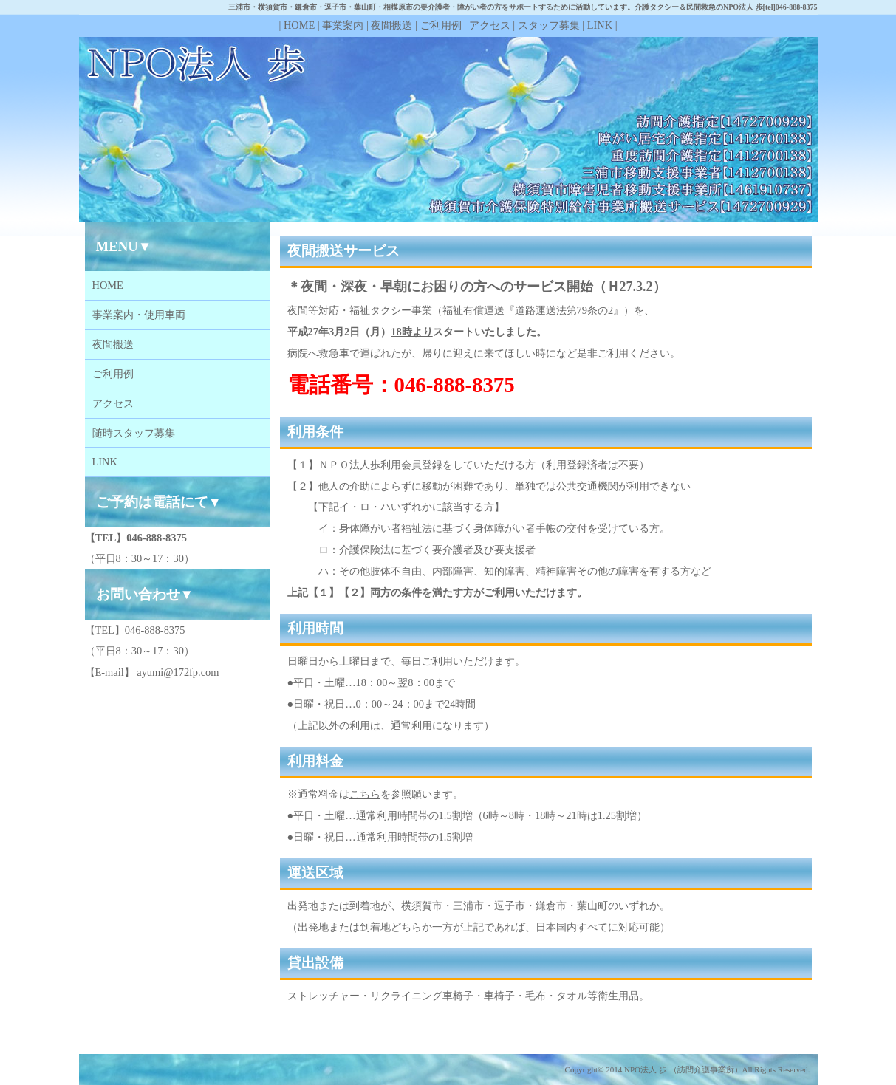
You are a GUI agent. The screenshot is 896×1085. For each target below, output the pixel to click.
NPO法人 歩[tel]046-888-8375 (770, 7)
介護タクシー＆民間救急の (679, 7)
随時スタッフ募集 (133, 433)
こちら (364, 794)
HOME (299, 25)
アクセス (489, 25)
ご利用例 (441, 25)
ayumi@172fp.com (178, 672)
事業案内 (342, 25)
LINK (599, 25)
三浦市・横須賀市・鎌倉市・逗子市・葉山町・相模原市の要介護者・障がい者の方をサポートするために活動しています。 (431, 7)
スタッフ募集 (549, 25)
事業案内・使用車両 (138, 315)
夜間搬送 (391, 25)
